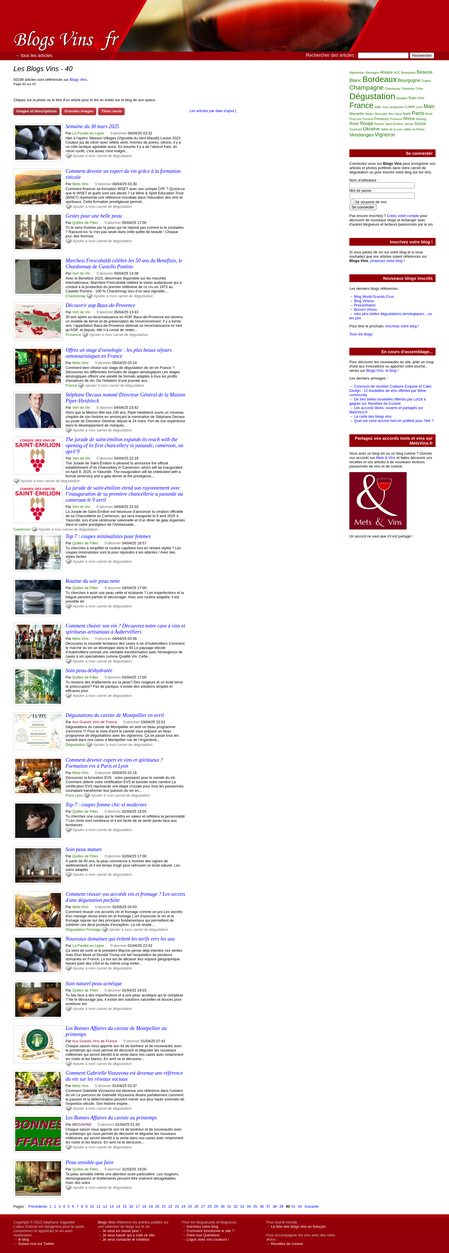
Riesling (421, 119)
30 (222, 1206)
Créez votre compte (403, 216)
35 (255, 1206)
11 (99, 1206)
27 (203, 1206)
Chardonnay (76, 296)
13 (112, 1206)
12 (105, 1206)
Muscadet (381, 114)
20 (157, 1206)
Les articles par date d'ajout (212, 111)
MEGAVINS (82, 1124)
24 (183, 1206)
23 (177, 1206)
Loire (410, 106)
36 (262, 1206)
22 (170, 1206)
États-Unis (416, 98)
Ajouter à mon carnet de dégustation (102, 156)
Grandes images (78, 111)
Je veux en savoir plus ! (122, 1231)
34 (249, 1206)
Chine (419, 88)
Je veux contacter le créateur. (126, 1239)
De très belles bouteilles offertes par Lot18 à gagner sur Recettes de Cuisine (387, 401)
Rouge (366, 123)
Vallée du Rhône (414, 129)
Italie (378, 107)
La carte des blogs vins (372, 416)
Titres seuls (111, 111)
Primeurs (381, 119)
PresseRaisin (364, 305)
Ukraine (371, 129)
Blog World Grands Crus (373, 296)
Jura (384, 107)
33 (242, 1206)
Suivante (311, 1206)
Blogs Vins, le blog (381, 370)
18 (144, 1206)
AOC (397, 72)
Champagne (366, 87)
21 (164, 1206)
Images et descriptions (36, 111)
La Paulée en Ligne (88, 133)
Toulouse (355, 129)
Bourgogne (409, 80)
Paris (70, 795)
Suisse (420, 123)
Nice (391, 114)
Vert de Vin (81, 273)
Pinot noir (355, 119)
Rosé (354, 123)
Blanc (355, 80)
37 (268, 1206)
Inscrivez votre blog (202, 1226)
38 (275, 1206)
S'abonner (118, 133)
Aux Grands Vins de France (94, 722)
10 (92, 1206)
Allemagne (372, 72)
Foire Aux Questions (203, 1235)
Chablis (426, 81)
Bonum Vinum (365, 309)
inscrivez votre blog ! (402, 326)
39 (281, 1206)
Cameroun (22, 529)
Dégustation (75, 744)
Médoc (369, 114)
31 (229, 1206)
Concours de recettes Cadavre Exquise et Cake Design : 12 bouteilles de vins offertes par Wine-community (390, 390)
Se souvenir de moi (371, 202)
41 (293, 1206)
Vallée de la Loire (392, 129)
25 (190, 1206)
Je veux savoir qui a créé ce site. (129, 1235)
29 (216, 1206)
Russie (379, 124)
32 (236, 1206)
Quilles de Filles (85, 222)
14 (118, 1206)
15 (125, 1206)
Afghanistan (357, 72)
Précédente (37, 1206)
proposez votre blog (386, 261)
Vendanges (361, 135)
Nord (398, 114)
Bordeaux (380, 79)
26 (196, 1206)
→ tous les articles (33, 55)
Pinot (428, 114)
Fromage (93, 929)
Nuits (407, 114)
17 (138, 1206)
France (71, 385)
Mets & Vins (385, 458)
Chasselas (408, 88)
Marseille (356, 114)
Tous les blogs (361, 334)
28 (210, 1206)
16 (131, 1206)
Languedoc (396, 107)
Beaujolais (408, 72)
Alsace (386, 72)
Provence (73, 335)
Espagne (401, 98)
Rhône (409, 118)
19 (151, 1206)
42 (300, 1206)
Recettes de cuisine (287, 1244)
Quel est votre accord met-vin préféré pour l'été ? (394, 421)
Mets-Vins (80, 184)
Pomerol (368, 119)
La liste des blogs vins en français (298, 1226)
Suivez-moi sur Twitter (36, 1244)
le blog (23, 1239)
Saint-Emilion (394, 124)
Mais (429, 106)
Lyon (79, 795)
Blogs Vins (78, 79)
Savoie (409, 124)
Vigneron (385, 135)
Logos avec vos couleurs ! (208, 1239)
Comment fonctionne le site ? (210, 1231)
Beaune (424, 72)
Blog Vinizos (364, 301)
